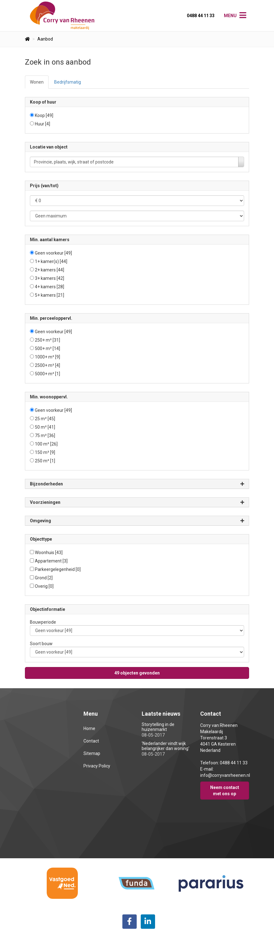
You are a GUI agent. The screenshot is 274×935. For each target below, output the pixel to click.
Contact (91, 740)
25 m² (45, 418)
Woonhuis (49, 552)
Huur (42, 123)
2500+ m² (47, 365)
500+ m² (47, 348)
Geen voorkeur (53, 253)
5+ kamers (49, 295)
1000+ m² (47, 356)
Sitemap (91, 753)
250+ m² (47, 340)
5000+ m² (47, 373)
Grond (44, 577)
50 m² (45, 427)
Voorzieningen (137, 502)
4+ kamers (49, 286)
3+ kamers (49, 278)
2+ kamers (49, 269)
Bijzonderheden (137, 484)
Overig (44, 586)
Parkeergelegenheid (58, 569)
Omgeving (137, 521)
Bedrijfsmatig (67, 82)
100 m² (46, 443)
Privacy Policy (96, 765)
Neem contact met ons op (224, 790)
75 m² (45, 435)
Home (89, 728)
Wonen (37, 82)
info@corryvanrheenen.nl (225, 775)
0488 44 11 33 (201, 15)
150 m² (45, 452)
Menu (230, 15)
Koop (44, 115)
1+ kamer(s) (51, 261)
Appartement (51, 560)
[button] (137, 673)
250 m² (45, 460)
